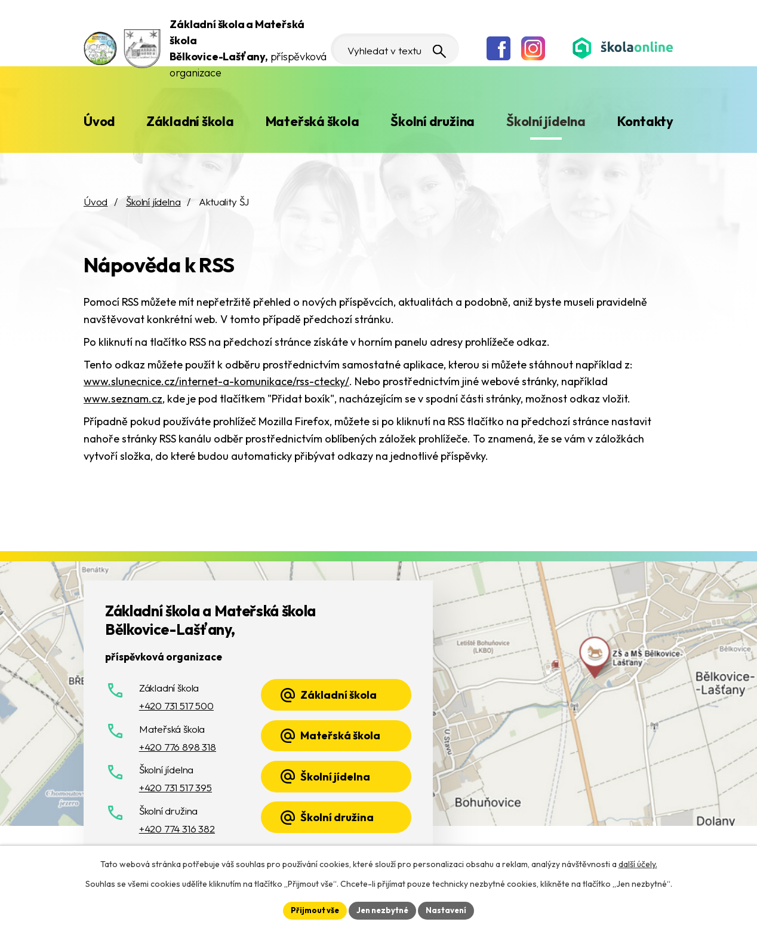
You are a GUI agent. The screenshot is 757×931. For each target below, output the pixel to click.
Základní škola (190, 121)
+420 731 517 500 (176, 705)
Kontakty (645, 121)
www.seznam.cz (123, 398)
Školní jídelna (546, 121)
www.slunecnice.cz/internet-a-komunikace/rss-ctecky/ (216, 381)
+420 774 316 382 (177, 828)
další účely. (637, 863)
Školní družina (432, 121)
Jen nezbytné (383, 909)
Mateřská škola (312, 121)
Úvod (99, 121)
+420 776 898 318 (177, 747)
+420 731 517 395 (175, 787)
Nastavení (450, 909)
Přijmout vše (310, 909)
